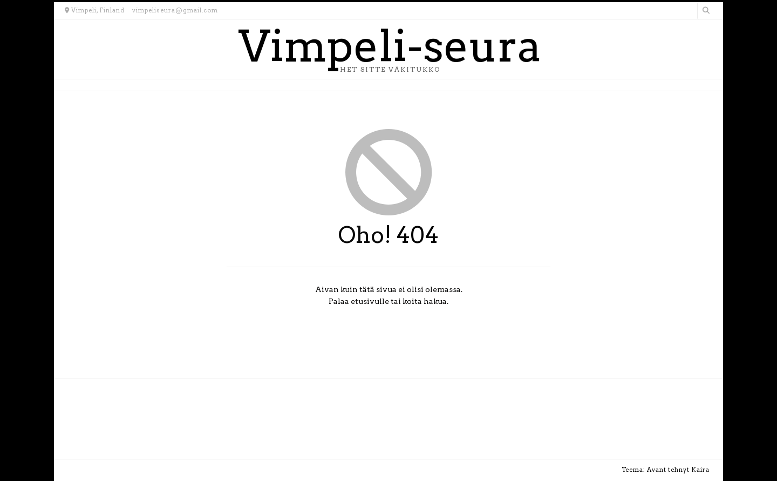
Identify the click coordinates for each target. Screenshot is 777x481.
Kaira (700, 469)
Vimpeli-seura (389, 46)
